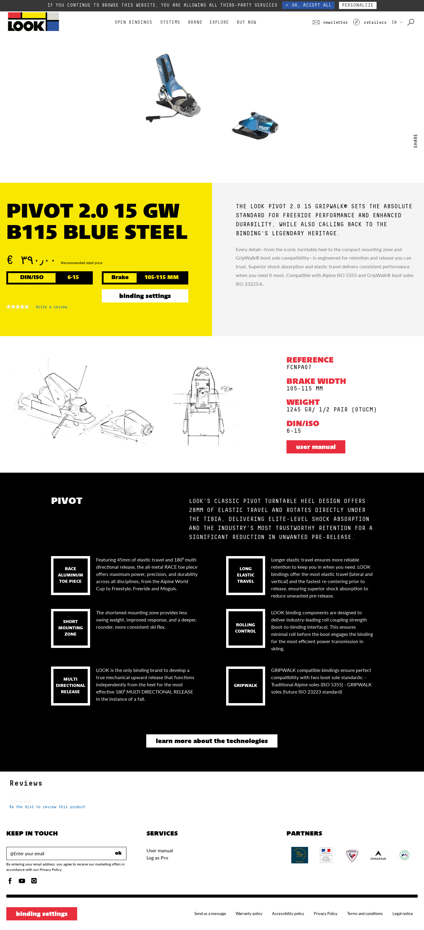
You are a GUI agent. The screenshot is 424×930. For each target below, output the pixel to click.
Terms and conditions (365, 913)
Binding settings (145, 296)
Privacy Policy (326, 913)
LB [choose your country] (397, 22)
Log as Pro (157, 857)
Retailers (369, 22)
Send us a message (210, 913)
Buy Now (246, 22)
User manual (316, 447)
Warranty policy (249, 913)
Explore (219, 22)
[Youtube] (22, 882)
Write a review (51, 308)
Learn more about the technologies (212, 742)
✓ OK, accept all (308, 5)
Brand (195, 22)
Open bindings (133, 22)
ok (118, 853)
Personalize (358, 5)
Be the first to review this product (47, 807)
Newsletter (330, 22)
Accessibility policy (288, 913)
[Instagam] (34, 882)
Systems (170, 22)
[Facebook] (10, 882)
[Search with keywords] (411, 22)
